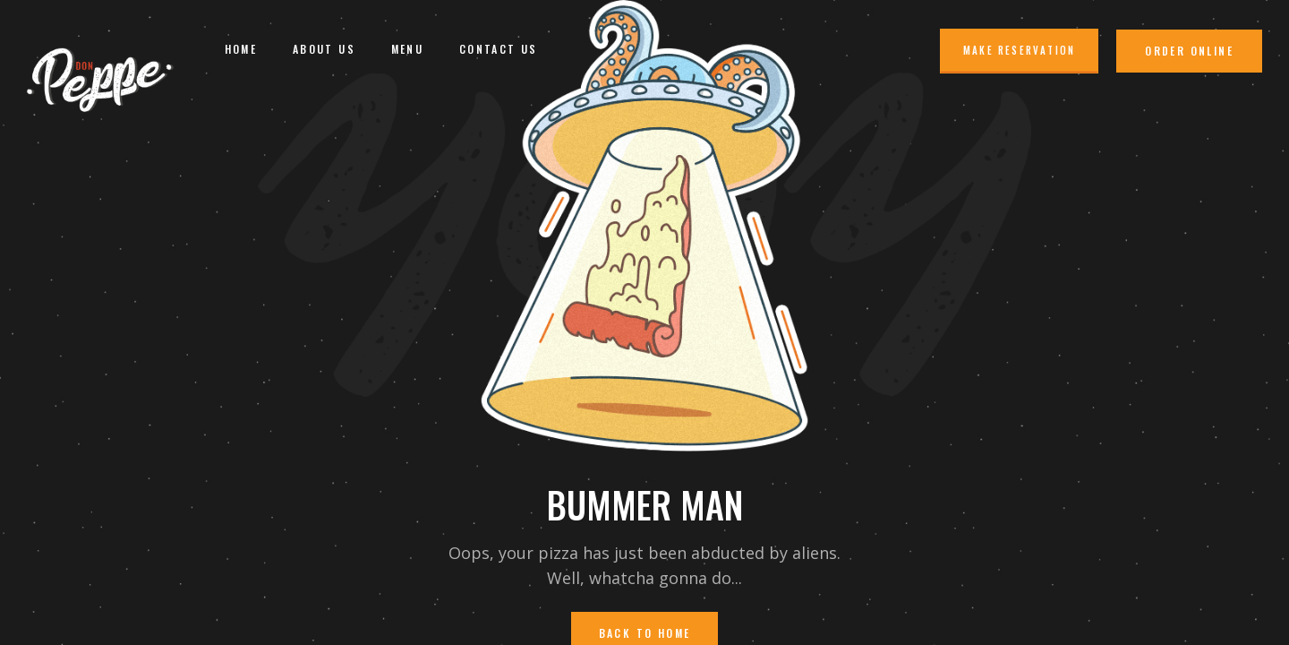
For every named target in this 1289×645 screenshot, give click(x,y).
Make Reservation (1019, 50)
